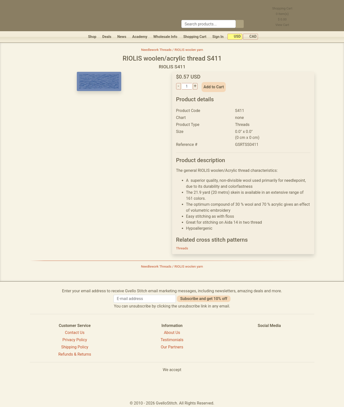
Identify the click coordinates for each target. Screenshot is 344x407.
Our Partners (172, 347)
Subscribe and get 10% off (203, 298)
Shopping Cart (195, 37)
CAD (250, 37)
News (121, 37)
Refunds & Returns (74, 354)
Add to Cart (214, 87)
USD (235, 37)
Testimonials (172, 339)
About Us (172, 332)
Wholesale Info (165, 37)
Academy (139, 37)
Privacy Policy (74, 339)
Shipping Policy (74, 347)
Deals (106, 37)
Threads (182, 248)
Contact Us (75, 332)
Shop (92, 37)
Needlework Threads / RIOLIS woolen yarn (172, 50)
